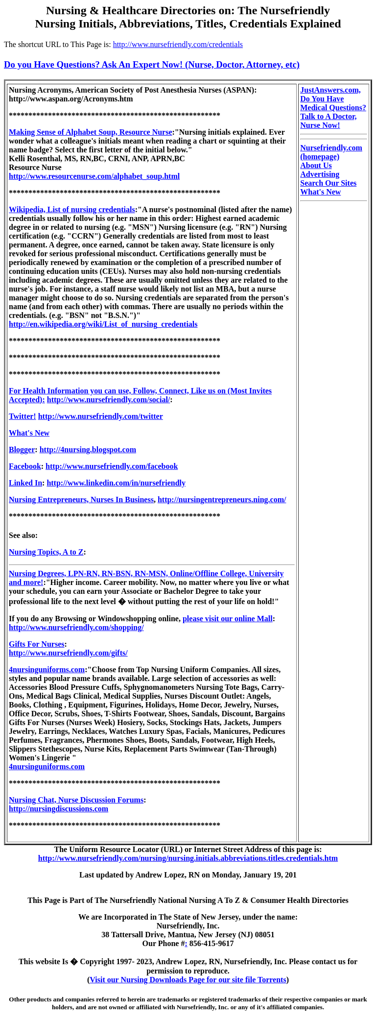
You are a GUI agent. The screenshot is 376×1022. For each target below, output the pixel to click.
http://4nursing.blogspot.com (88, 449)
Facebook (25, 466)
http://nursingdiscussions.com (58, 808)
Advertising (319, 174)
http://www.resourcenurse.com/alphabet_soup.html (94, 176)
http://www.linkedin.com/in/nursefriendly (116, 483)
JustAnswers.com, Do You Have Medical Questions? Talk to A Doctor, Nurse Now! (333, 107)
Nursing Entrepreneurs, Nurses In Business (81, 499)
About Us (315, 165)
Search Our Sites (328, 183)
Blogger (22, 449)
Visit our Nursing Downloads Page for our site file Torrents (188, 979)
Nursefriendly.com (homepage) (331, 152)
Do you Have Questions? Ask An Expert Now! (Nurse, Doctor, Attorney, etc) (152, 64)
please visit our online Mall (228, 618)
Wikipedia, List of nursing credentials (72, 209)
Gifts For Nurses (36, 644)
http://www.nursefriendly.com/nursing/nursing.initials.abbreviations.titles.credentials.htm (188, 858)
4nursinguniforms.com (47, 669)
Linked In (25, 483)
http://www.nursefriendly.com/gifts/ (68, 653)
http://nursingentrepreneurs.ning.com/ (222, 499)
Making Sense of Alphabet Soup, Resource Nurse (90, 132)
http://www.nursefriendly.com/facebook (112, 466)
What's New (29, 433)
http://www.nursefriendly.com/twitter (100, 416)
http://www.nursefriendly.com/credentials (178, 44)
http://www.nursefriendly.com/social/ (108, 399)
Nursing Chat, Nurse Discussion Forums (76, 800)
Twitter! (22, 416)
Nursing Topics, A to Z (46, 552)
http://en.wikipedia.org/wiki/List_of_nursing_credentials (103, 324)
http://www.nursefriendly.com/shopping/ (76, 627)
